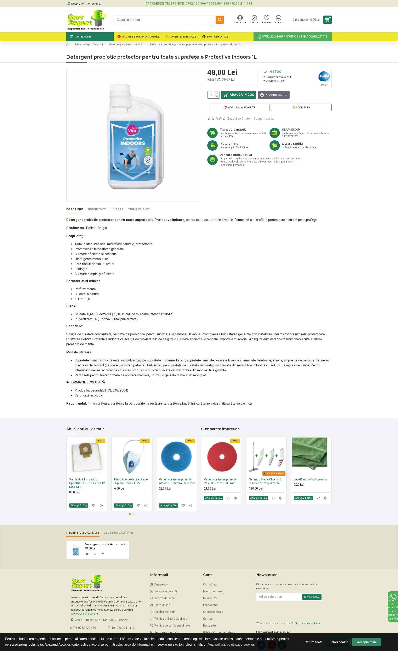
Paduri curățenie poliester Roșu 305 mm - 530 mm (221, 476)
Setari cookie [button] (339, 642)
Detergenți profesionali (89, 44)
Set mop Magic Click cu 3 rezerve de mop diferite (265, 476)
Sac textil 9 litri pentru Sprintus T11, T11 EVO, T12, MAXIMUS (87, 478)
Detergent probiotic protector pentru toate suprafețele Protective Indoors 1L (106, 539)
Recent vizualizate (83, 527)
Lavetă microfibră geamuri (311, 474)
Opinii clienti (139, 209)
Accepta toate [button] (367, 642)
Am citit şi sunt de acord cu (289, 619)
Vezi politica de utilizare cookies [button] (231, 644)
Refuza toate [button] (314, 642)
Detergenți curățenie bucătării (126, 44)
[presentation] (285, 605)
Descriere (74, 209)
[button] (130, 509)
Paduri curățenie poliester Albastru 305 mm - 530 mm (177, 476)
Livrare (117, 209)
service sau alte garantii (84, 608)
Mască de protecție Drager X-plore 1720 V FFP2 (131, 476)
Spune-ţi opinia (264, 122)
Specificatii (97, 209)
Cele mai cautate (118, 527)
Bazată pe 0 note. (238, 122)
